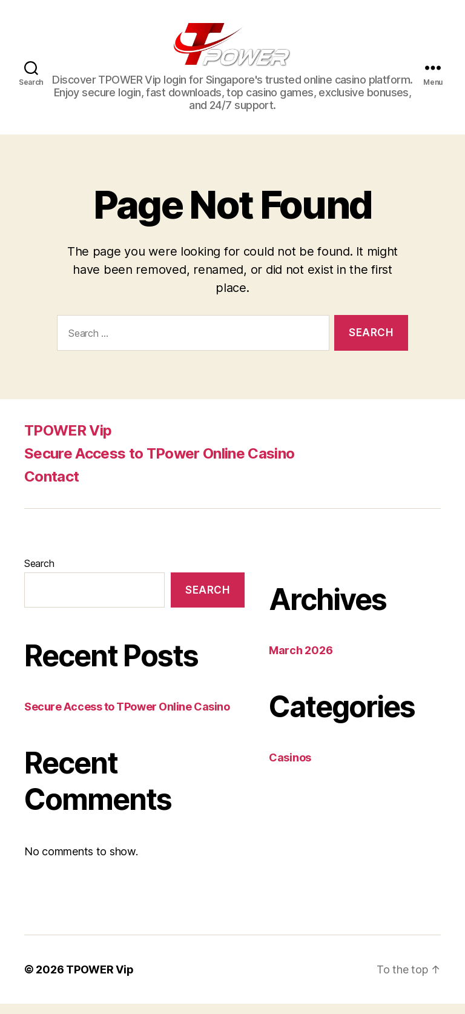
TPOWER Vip (67, 440)
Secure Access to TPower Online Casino (159, 463)
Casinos (290, 767)
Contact (51, 486)
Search (39, 574)
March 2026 (300, 660)
